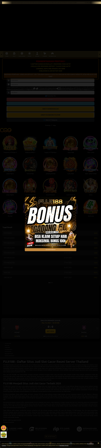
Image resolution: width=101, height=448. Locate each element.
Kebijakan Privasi (63, 445)
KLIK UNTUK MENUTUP (50, 249)
